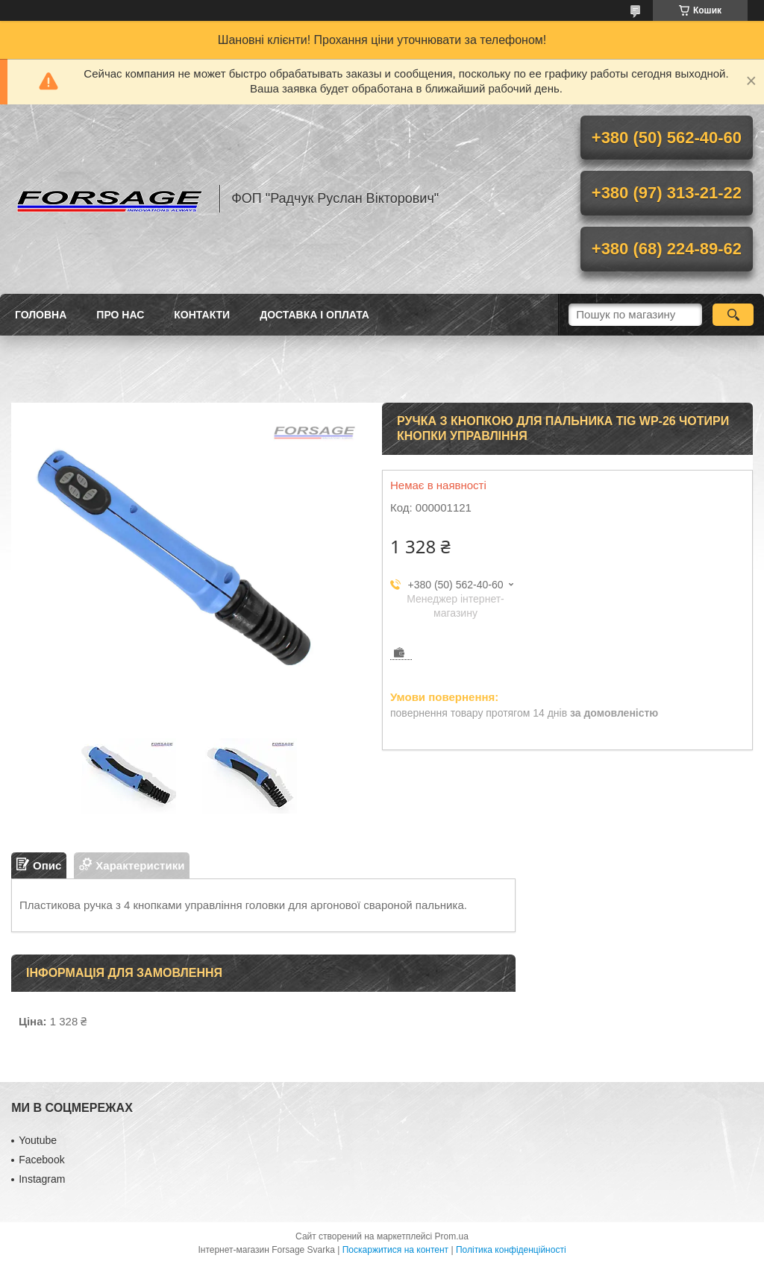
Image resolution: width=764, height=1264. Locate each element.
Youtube (38, 1140)
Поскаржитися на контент (395, 1250)
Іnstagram (42, 1179)
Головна (40, 315)
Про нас (120, 315)
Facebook (41, 1160)
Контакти (202, 315)
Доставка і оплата (314, 315)
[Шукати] (733, 315)
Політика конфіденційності (511, 1250)
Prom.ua (452, 1236)
